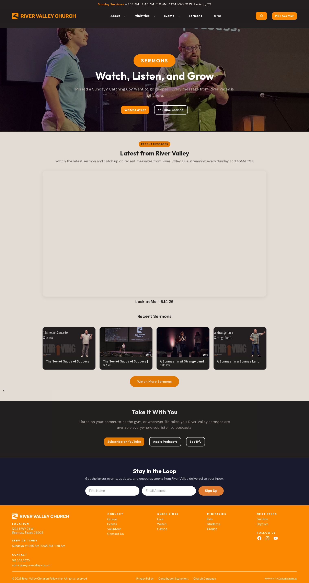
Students (213, 524)
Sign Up (211, 491)
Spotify (195, 443)
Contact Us (115, 534)
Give (160, 519)
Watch (162, 524)
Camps (162, 529)
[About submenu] (125, 16)
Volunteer (114, 529)
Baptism (262, 524)
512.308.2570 (21, 560)
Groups (112, 519)
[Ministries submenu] (154, 16)
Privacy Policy (144, 578)
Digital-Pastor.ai (287, 578)
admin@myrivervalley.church (31, 565)
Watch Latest (135, 110)
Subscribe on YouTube (124, 443)
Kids (210, 519)
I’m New (262, 519)
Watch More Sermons (154, 383)
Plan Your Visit (284, 16)
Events (112, 524)
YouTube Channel (171, 110)
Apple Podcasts (165, 443)
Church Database (204, 578)
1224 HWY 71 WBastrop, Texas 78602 (27, 531)
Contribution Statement (173, 578)
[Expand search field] (261, 16)
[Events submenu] (179, 16)
